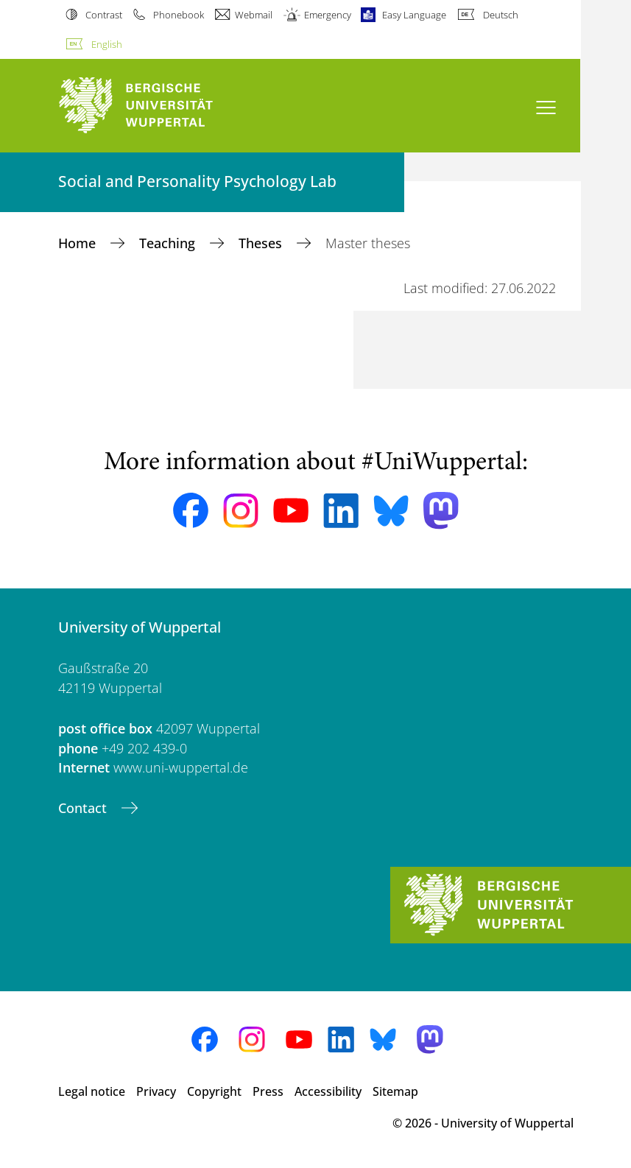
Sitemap (395, 1091)
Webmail (253, 14)
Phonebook (178, 14)
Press (268, 1091)
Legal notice (91, 1091)
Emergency (327, 14)
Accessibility (328, 1091)
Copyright (214, 1091)
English (106, 44)
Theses (262, 243)
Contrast (103, 14)
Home (78, 243)
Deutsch (500, 14)
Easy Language (414, 14)
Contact (84, 808)
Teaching (169, 243)
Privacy (156, 1091)
